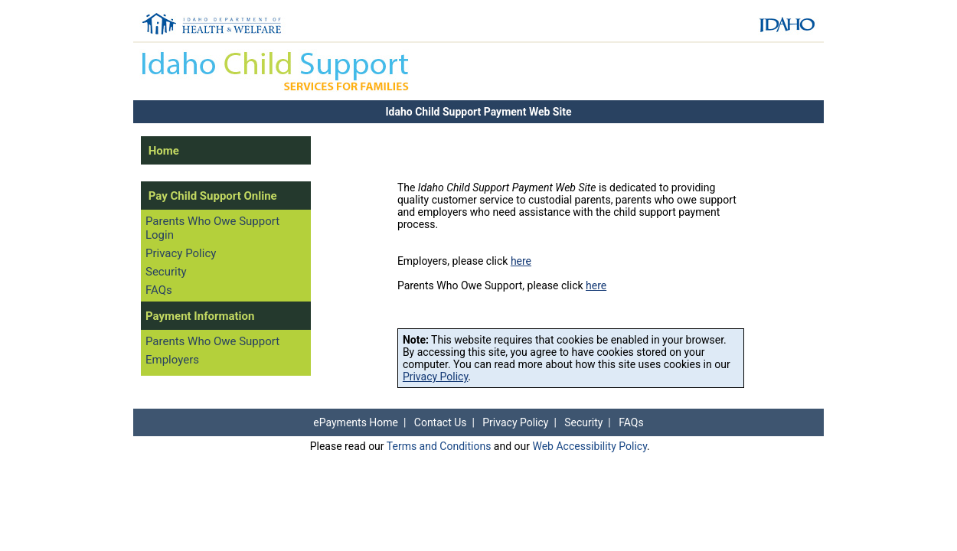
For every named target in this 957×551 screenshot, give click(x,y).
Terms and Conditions (439, 446)
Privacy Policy (180, 253)
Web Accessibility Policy (589, 446)
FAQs (158, 290)
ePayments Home (355, 422)
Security (166, 272)
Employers (172, 360)
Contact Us (440, 422)
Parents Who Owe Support (212, 341)
